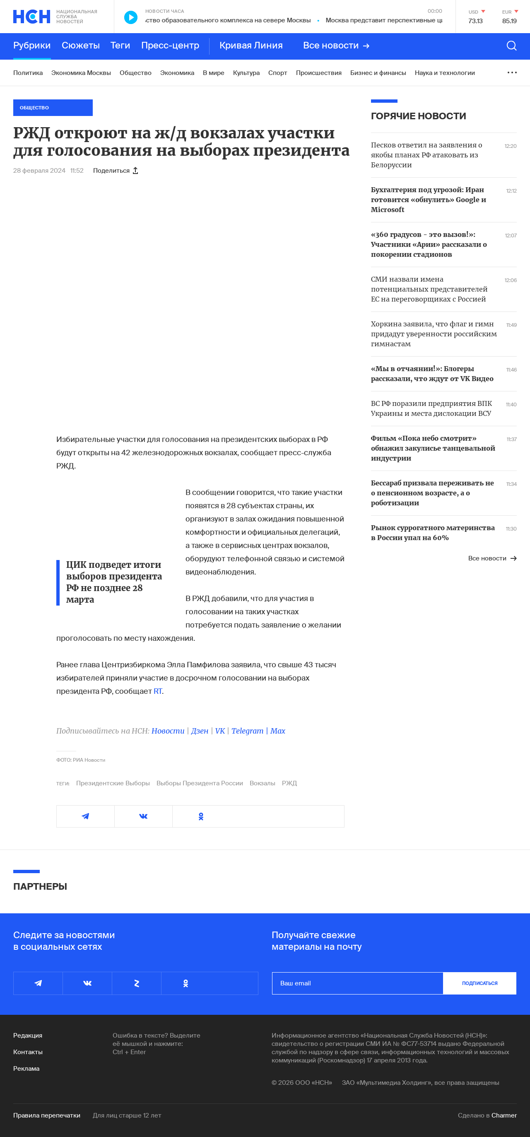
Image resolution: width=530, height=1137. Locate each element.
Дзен (200, 731)
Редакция (27, 1035)
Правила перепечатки (46, 1115)
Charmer (504, 1115)
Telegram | (250, 731)
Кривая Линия (251, 46)
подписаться (480, 983)
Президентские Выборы (113, 783)
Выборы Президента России (200, 783)
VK (220, 731)
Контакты (28, 1052)
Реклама (26, 1069)
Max (277, 731)
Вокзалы (262, 783)
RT (158, 691)
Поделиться (115, 171)
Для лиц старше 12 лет (127, 1115)
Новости (168, 731)
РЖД (289, 783)
